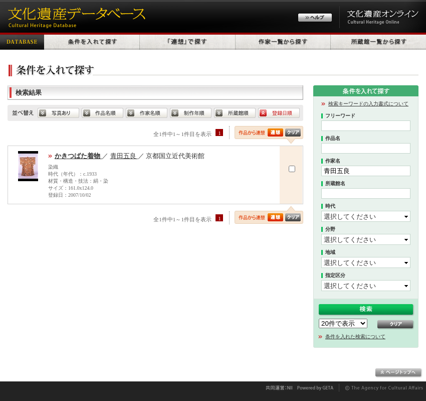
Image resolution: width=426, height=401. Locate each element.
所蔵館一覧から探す (378, 41)
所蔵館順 (235, 113)
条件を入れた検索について (355, 336)
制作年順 (190, 113)
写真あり (58, 113)
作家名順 (146, 113)
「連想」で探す (188, 41)
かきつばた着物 (78, 156)
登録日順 (279, 113)
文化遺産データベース (75, 16)
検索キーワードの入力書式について (368, 103)
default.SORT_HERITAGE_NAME (102, 113)
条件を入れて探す (92, 41)
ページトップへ (398, 373)
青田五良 (124, 156)
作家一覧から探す (283, 41)
